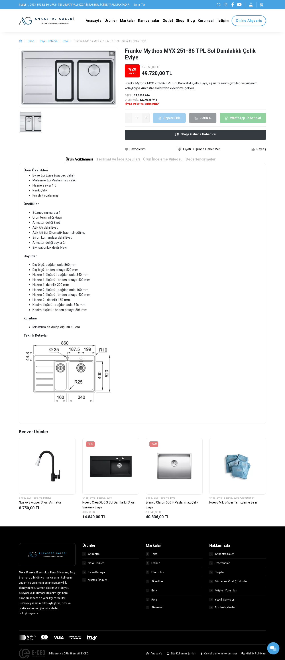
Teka (151, 556)
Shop (31, 43)
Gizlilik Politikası (253, 656)
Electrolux (155, 575)
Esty (151, 593)
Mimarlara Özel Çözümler (228, 584)
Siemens (154, 611)
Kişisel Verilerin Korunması (219, 656)
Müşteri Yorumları (223, 593)
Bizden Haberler (222, 611)
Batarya (47, 500)
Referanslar (219, 565)
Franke (153, 565)
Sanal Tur (139, 4)
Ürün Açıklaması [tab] (77, 162)
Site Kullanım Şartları (181, 656)
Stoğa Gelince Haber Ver (196, 137)
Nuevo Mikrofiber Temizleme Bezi (233, 505)
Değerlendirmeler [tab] (202, 162)
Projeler (216, 575)
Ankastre (91, 556)
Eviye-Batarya (93, 575)
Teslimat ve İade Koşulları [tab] (117, 162)
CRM (66, 656)
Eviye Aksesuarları (244, 500)
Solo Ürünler (93, 565)
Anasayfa (154, 656)
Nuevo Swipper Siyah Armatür (40, 505)
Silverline (154, 584)
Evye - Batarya (48, 43)
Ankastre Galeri (221, 556)
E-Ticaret (54, 656)
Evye (66, 43)
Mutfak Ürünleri (95, 584)
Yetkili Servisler (221, 602)
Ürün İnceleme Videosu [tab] (162, 162)
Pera (151, 602)
